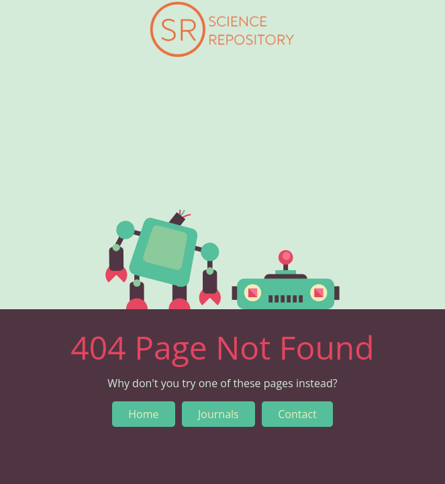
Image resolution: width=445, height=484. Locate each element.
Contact (297, 414)
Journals (218, 414)
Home (143, 414)
